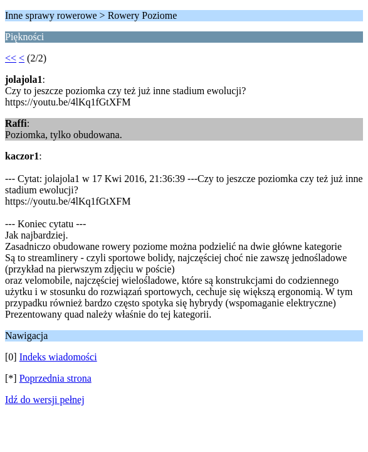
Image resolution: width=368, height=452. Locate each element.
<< (10, 58)
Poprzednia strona (55, 378)
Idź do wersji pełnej (45, 399)
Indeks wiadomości (58, 357)
